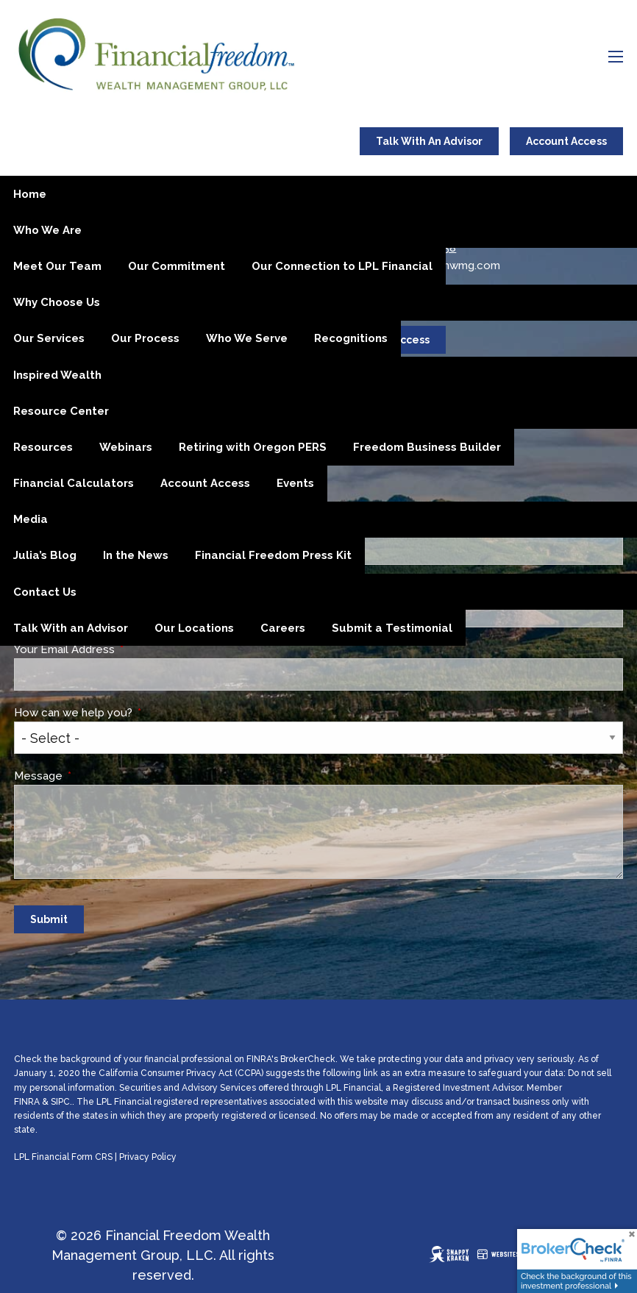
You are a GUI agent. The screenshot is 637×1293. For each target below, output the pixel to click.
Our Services (49, 338)
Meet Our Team (57, 266)
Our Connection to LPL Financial (342, 266)
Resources (43, 447)
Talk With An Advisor (429, 141)
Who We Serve (247, 338)
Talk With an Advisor (70, 628)
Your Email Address (120, 649)
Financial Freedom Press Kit (273, 555)
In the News (135, 555)
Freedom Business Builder (427, 447)
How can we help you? (128, 712)
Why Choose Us (56, 302)
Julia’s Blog (44, 555)
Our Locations (194, 628)
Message (94, 776)
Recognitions (351, 338)
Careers (282, 628)
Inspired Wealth (57, 375)
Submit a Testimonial (392, 628)
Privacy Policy (148, 1157)
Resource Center (61, 411)
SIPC (60, 1102)
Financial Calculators (73, 483)
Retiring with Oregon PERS (253, 447)
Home (29, 194)
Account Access (566, 141)
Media (30, 519)
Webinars (125, 447)
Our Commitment (176, 266)
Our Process (145, 338)
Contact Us (44, 592)
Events (295, 483)
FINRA (27, 1102)
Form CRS (92, 1157)
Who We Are (47, 230)
